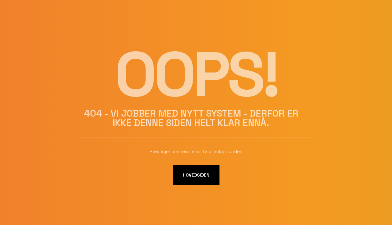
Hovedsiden (196, 175)
